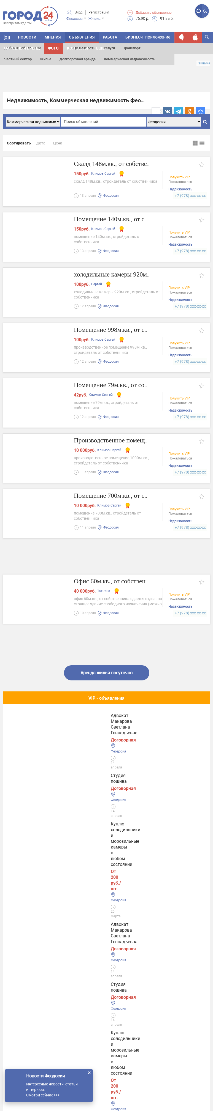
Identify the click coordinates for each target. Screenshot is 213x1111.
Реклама (203, 63)
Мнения (53, 37)
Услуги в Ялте (22, 1017)
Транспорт (132, 48)
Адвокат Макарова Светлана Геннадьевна (167, 726)
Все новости (106, 918)
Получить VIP (179, 178)
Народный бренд (22, 48)
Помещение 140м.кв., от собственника (132, 219)
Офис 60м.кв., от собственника (121, 581)
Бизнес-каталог (142, 37)
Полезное (106, 763)
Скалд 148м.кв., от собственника (123, 164)
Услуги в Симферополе (31, 983)
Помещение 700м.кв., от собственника (132, 496)
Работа (110, 37)
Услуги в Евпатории (28, 1000)
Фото (53, 48)
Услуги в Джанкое (26, 1034)
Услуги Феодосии (25, 948)
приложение (157, 37)
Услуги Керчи (22, 965)
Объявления (82, 37)
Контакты (77, 48)
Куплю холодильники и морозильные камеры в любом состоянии (101, 729)
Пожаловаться (180, 182)
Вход (78, 12)
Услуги (109, 48)
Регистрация (98, 12)
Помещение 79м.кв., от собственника (130, 385)
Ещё (100, 48)
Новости (27, 37)
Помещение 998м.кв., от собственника (132, 330)
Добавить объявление (154, 12)
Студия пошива (26, 723)
